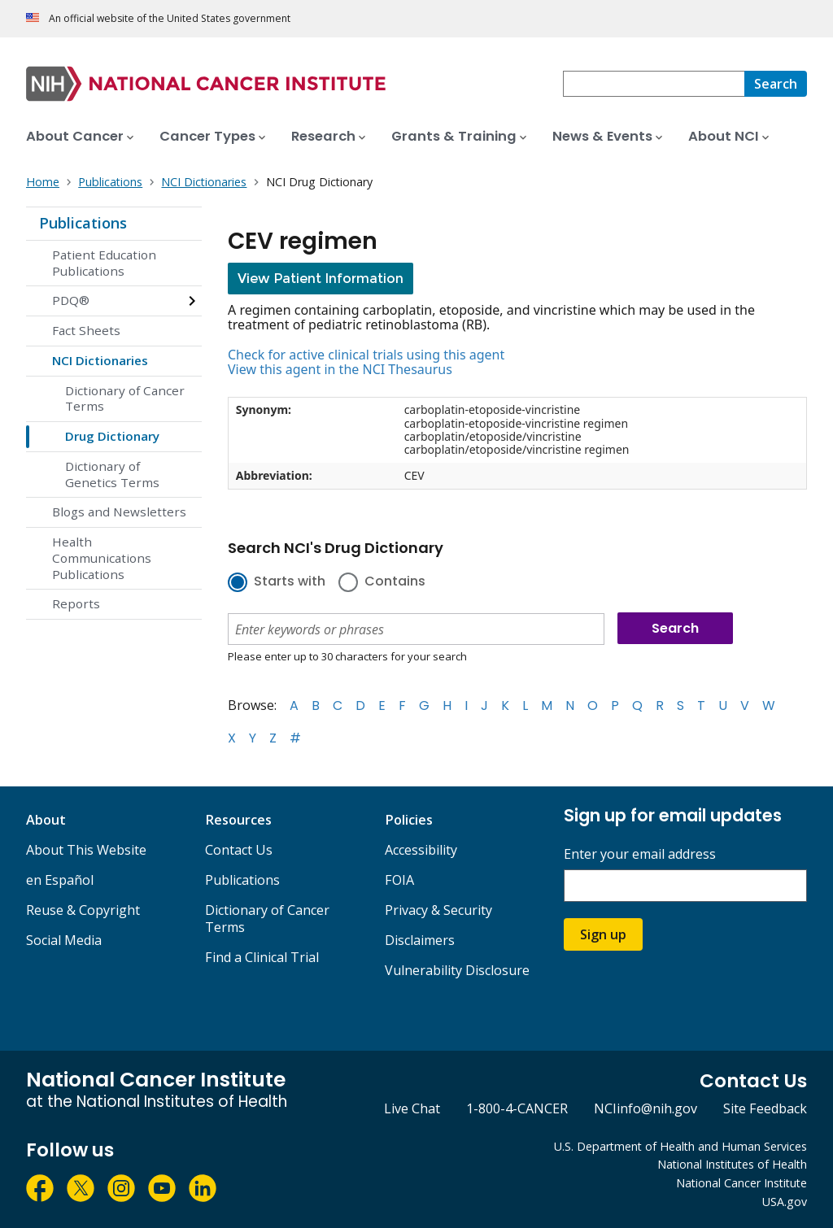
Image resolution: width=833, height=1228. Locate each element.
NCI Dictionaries (100, 360)
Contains (394, 582)
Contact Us (239, 850)
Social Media (64, 940)
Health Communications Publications (101, 557)
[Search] (775, 84)
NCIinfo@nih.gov (645, 1108)
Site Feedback (765, 1108)
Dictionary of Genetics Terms (112, 474)
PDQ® (70, 300)
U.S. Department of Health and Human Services (680, 1146)
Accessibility (421, 850)
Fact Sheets (86, 330)
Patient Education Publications (104, 262)
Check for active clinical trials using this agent (366, 354)
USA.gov (784, 1201)
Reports (76, 603)
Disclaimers (420, 940)
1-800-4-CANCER (517, 1108)
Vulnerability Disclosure (457, 970)
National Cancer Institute (741, 1183)
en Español (60, 880)
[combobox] (653, 84)
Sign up (603, 934)
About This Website (86, 850)
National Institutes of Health (732, 1164)
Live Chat (412, 1108)
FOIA (399, 880)
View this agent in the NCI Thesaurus (340, 369)
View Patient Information (320, 278)
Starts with (289, 582)
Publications (83, 223)
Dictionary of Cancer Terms (125, 398)
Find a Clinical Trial (262, 957)
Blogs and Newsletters (119, 511)
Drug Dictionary (112, 436)
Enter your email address (640, 854)
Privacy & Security (438, 910)
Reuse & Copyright (83, 910)
